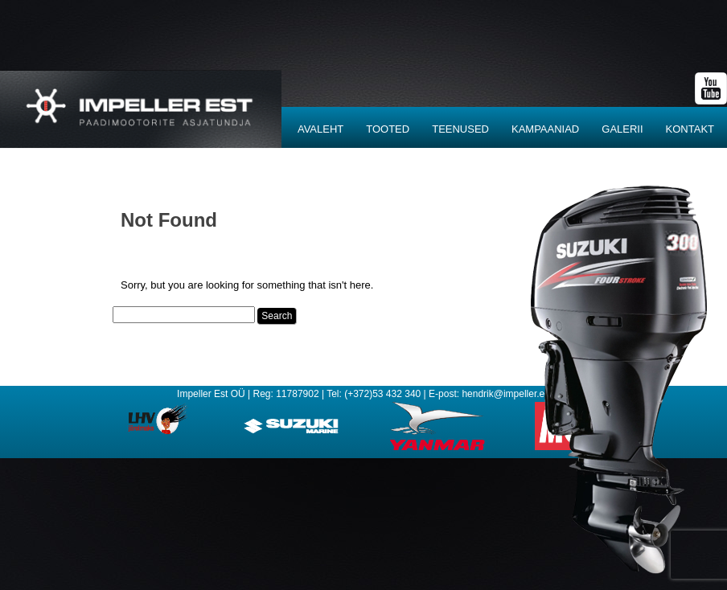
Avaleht (320, 129)
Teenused (460, 129)
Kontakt (690, 129)
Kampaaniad (545, 129)
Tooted (387, 129)
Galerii (622, 129)
